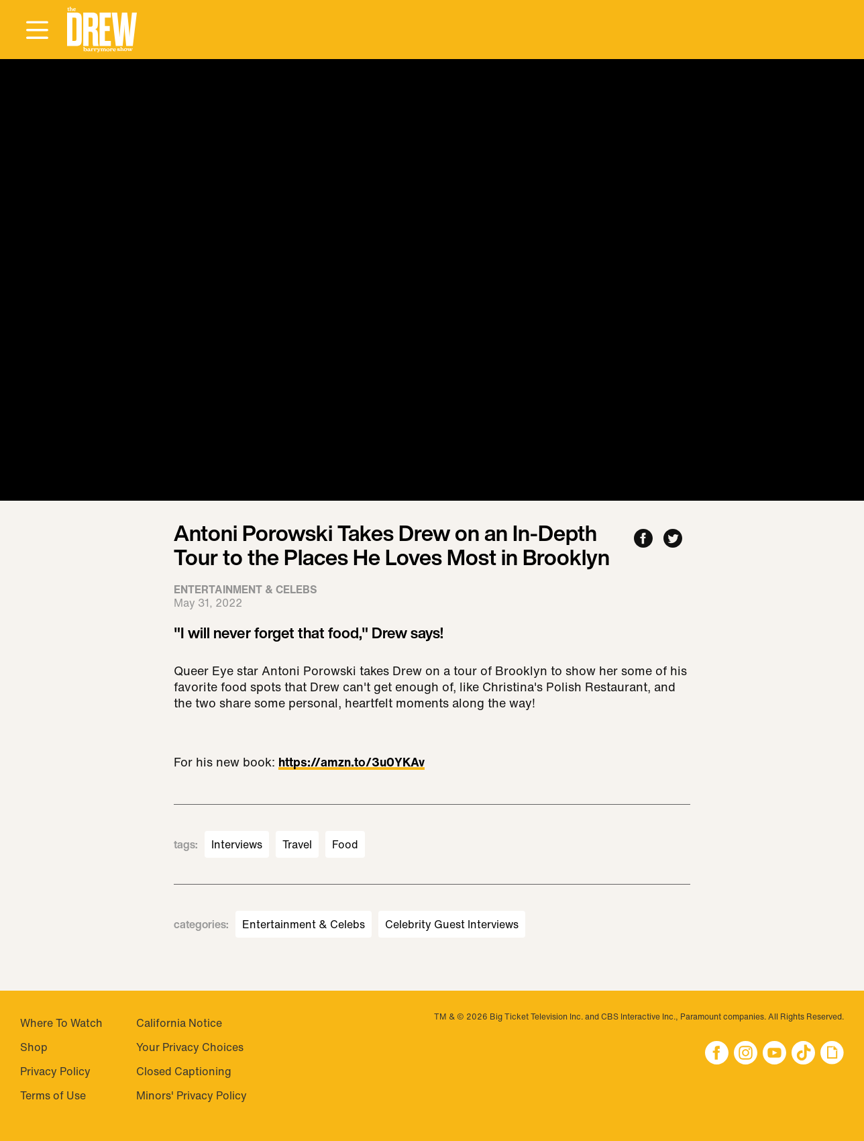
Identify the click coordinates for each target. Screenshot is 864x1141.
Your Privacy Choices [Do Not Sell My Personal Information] (190, 1047)
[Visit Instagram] (745, 1054)
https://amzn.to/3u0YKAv (351, 763)
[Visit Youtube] (774, 1054)
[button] (102, 30)
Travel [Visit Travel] (297, 844)
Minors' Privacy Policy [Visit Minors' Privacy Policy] (191, 1095)
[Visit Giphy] (832, 1054)
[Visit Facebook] (716, 1054)
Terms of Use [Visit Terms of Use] (53, 1095)
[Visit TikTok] (803, 1054)
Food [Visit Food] (345, 844)
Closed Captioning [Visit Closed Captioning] (183, 1071)
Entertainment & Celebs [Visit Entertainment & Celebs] (303, 924)
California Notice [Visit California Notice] (179, 1023)
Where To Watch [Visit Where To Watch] (61, 1023)
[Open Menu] (37, 31)
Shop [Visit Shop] (34, 1047)
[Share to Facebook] (643, 539)
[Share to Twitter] (673, 539)
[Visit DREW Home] (102, 30)
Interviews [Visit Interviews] (236, 844)
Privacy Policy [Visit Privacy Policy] (55, 1071)
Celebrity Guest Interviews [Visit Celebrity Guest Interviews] (452, 924)
